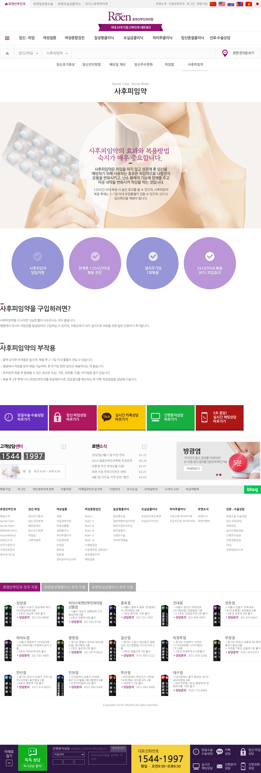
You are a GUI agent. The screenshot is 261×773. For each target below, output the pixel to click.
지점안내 (114, 489)
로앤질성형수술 (43, 3)
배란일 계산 (117, 64)
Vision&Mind (7, 535)
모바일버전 (151, 489)
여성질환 (49, 38)
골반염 (60, 550)
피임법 (169, 64)
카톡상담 (231, 526)
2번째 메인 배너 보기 (220, 475)
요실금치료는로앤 (151, 516)
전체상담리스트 (234, 550)
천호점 (230, 603)
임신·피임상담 (234, 521)
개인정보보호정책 (43, 489)
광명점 (73, 638)
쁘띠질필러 (119, 530)
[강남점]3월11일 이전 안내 (108, 455)
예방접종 (90, 559)
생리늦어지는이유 (66, 559)
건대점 (178, 603)
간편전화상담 (233, 540)
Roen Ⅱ (89, 521)
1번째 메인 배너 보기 (217, 475)
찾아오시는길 (7, 554)
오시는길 (132, 489)
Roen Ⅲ (89, 526)
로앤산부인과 (16, 3)
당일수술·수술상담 (236, 516)
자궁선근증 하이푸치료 (182, 521)
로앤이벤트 (204, 521)
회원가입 (202, 3)
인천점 (73, 672)
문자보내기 (118, 748)
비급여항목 (192, 489)
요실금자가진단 (150, 521)
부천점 (230, 638)
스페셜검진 (91, 545)
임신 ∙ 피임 (27, 38)
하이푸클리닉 (162, 38)
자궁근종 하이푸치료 (181, 516)
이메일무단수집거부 (90, 489)
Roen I (88, 516)
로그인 (191, 3)
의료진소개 (6, 540)
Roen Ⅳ (89, 530)
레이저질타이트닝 (123, 526)
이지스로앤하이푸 (96, 3)
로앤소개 (161, 3)
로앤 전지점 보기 (243, 53)
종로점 (125, 603)
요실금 (60, 545)
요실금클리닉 (133, 38)
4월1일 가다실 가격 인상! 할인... (111, 477)
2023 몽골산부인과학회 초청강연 (112, 460)
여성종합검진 (75, 38)
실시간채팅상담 (234, 530)
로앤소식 (203, 516)
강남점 (21, 603)
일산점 (125, 638)
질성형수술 (119, 516)
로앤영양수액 (92, 554)
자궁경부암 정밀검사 (96, 550)
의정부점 (179, 638)
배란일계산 (34, 526)
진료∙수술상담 (220, 38)
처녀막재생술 (120, 540)
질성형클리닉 (104, 38)
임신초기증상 (65, 64)
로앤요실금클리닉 (69, 3)
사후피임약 (56, 53)
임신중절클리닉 (192, 38)
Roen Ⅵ (89, 540)
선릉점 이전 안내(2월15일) (108, 466)
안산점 (21, 672)
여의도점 (22, 638)
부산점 (125, 672)
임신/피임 (28, 53)
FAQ (228, 545)
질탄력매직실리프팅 (124, 521)
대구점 (178, 672)
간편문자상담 (233, 535)
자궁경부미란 (64, 521)
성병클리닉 (63, 530)
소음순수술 (119, 535)
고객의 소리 (172, 489)
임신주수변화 (143, 64)
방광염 (60, 554)
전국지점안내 (7, 545)
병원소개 (5, 516)
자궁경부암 (63, 540)
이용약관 (66, 489)
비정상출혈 (63, 526)
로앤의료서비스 (8, 530)
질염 (59, 516)
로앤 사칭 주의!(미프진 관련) (109, 471)
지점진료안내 (176, 3)
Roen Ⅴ (89, 535)
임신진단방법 (91, 64)
